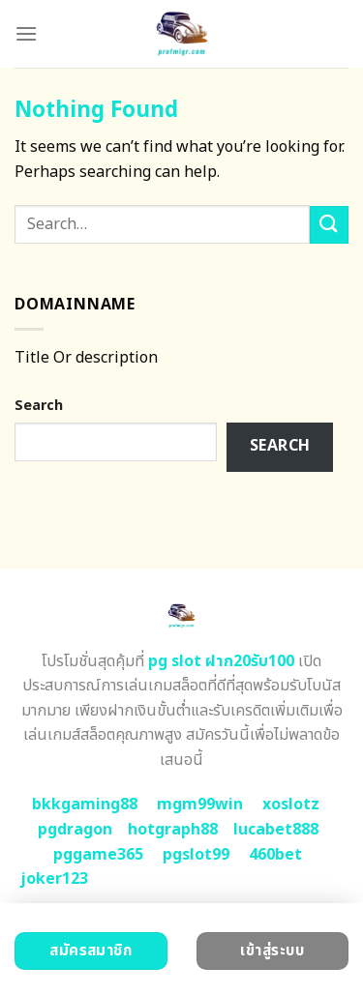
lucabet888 (275, 829)
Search (39, 405)
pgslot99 (196, 854)
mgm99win (200, 804)
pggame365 (98, 854)
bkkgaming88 (84, 804)
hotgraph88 (173, 829)
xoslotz (290, 804)
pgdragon (75, 829)
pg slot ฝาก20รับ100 (221, 661)
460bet (275, 854)
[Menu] (26, 33)
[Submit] (329, 225)
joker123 (54, 879)
